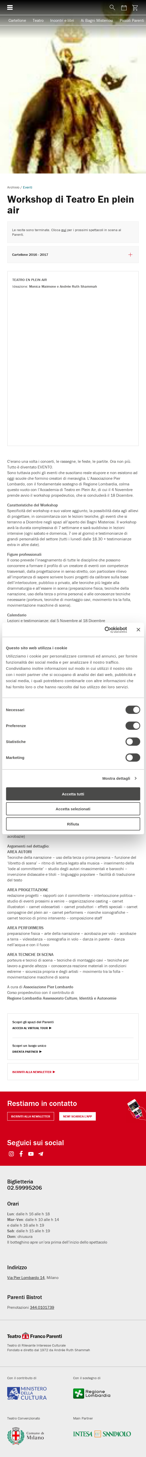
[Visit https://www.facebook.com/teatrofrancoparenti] (21, 1154)
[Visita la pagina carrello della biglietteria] (135, 7)
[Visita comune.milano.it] (36, 1438)
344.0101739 (42, 1307)
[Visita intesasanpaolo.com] (102, 1438)
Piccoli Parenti (132, 20)
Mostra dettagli (116, 778)
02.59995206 (24, 1187)
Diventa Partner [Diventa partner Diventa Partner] (25, 1052)
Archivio (13, 187)
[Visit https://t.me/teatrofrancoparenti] (41, 1154)
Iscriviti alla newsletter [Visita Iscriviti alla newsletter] (30, 1116)
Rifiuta (73, 824)
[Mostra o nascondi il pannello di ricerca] (112, 7)
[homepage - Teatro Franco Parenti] (60, 7)
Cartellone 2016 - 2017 (72, 254)
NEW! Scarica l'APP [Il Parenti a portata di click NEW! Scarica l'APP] (77, 1116)
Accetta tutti (73, 794)
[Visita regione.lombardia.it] (102, 1398)
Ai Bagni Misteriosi (97, 20)
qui (63, 230)
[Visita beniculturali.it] (36, 1398)
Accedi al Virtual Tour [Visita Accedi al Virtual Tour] (30, 1028)
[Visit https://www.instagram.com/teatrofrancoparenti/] (11, 1154)
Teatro (38, 20)
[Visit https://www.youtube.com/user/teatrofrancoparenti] (31, 1154)
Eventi (27, 187)
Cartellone (17, 20)
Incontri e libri (62, 20)
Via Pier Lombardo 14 (26, 1277)
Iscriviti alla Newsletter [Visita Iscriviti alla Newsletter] (31, 1072)
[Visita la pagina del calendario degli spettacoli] (124, 7)
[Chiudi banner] (138, 630)
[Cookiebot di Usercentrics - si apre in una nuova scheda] (104, 629)
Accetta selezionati (73, 809)
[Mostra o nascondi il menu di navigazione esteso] (10, 7)
